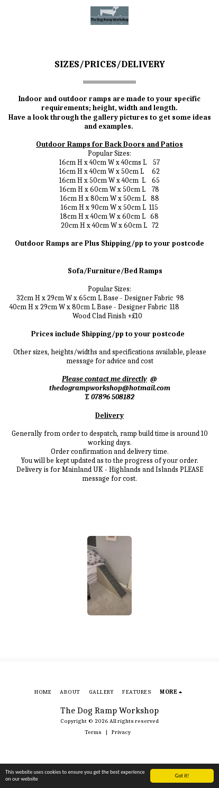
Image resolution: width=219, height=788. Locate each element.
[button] (12, 15)
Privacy (121, 732)
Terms (93, 732)
